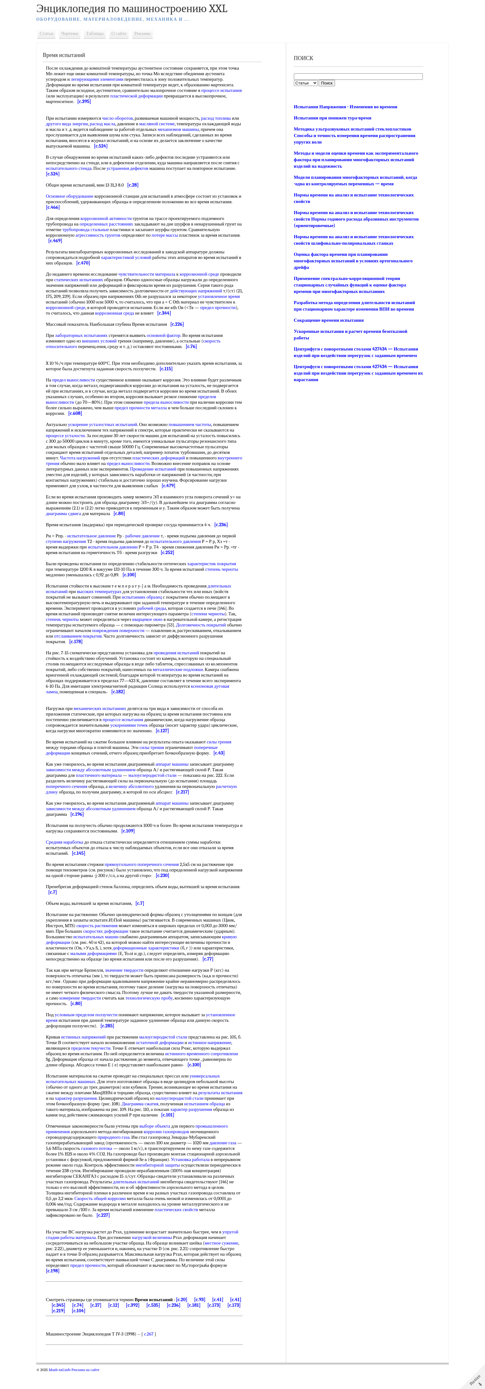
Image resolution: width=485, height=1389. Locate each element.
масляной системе (170, 124)
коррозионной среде (204, 274)
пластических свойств (117, 1232)
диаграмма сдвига (98, 524)
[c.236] (191, 1322)
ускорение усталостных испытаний (108, 430)
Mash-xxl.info (65, 1386)
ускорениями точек (134, 736)
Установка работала (70, 1182)
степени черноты (213, 625)
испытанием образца (71, 1126)
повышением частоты (195, 430)
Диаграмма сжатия (175, 1120)
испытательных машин (123, 948)
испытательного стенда (77, 168)
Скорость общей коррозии (200, 1215)
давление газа (228, 1159)
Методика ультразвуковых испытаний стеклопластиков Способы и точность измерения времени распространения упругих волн (353, 135)
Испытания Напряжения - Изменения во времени (345, 107)
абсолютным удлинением (116, 781)
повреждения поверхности (160, 641)
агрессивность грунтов (103, 235)
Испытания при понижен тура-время (332, 118)
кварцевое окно (152, 630)
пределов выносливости (74, 408)
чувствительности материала (152, 274)
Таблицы (100, 33)
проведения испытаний (181, 664)
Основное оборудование (75, 196)
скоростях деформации (129, 942)
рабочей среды (157, 619)
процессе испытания (128, 730)
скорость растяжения (116, 937)
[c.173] (231, 1322)
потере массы (170, 235)
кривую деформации (103, 953)
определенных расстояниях (111, 224)
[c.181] (211, 1322)
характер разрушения (103, 1115)
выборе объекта (159, 1143)
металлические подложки (183, 680)
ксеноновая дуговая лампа (76, 703)
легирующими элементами (102, 79)
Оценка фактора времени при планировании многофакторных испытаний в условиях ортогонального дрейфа (352, 261)
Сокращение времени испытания (328, 320)
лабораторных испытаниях (86, 341)
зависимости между (70, 781)
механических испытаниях (105, 719)
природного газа (119, 1154)
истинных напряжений (88, 1053)
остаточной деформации (169, 1059)
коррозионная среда (188, 313)
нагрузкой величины (174, 1254)
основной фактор (169, 341)
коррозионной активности (111, 218)
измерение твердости (154, 1014)
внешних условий (104, 346)
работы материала (100, 1254)
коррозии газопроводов (171, 1148)
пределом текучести (95, 1065)
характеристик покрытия (216, 575)
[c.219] (83, 1327)
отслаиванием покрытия (148, 647)
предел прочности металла (173, 413)
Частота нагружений (152, 463)
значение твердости (129, 987)
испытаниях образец (147, 608)
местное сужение (70, 1265)
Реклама (147, 33)
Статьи (51, 33)
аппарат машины (177, 775)
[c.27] (113, 1322)
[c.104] (103, 1327)
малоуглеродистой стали (158, 786)
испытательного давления (180, 552)
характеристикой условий (131, 257)
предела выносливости (190, 408)
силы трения (224, 753)
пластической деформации (164, 96)
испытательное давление (96, 547)
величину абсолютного (136, 797)
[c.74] (95, 1322)
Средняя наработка (69, 853)
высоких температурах (104, 602)
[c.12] (131, 1322)
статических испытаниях (105, 279)
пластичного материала (104, 786)
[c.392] (150, 1322)
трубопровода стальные (96, 229)
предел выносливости (79, 385)
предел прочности (98, 313)
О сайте (124, 33)
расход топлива (221, 118)
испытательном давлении (118, 558)
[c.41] (223, 1316)
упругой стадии (66, 1254)
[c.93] (205, 1316)
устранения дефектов (136, 168)
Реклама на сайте (91, 1386)
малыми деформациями (144, 964)
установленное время (93, 302)
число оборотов (122, 118)
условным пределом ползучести (91, 1031)
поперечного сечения (71, 797)
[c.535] (170, 1322)
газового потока (107, 1165)
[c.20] (187, 1316)
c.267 (154, 1350)
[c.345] (76, 1322)
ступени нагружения (71, 552)
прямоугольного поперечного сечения (147, 875)
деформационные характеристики (197, 959)
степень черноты (67, 630)
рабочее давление (148, 547)
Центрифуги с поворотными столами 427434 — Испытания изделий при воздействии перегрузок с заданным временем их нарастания (355, 373)
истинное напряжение (218, 1059)
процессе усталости (102, 441)
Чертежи (75, 33)
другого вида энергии (80, 124)
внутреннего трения (128, 469)
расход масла (116, 124)
